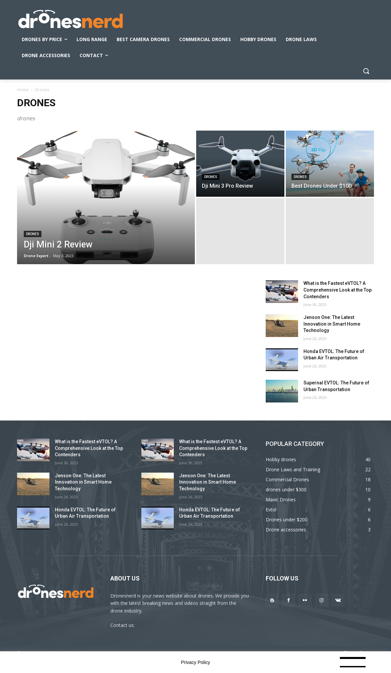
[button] (366, 71)
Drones (32, 234)
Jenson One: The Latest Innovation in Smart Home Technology (331, 324)
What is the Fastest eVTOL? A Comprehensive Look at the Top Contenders (337, 290)
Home (23, 90)
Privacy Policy (195, 662)
